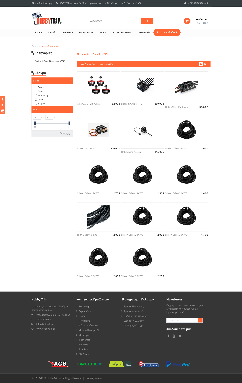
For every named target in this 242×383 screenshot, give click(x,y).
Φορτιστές (84, 339)
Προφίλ (52, 32)
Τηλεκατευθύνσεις (88, 325)
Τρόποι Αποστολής (134, 311)
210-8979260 (65, 3)
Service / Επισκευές (121, 32)
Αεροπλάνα (85, 311)
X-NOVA (40, 103)
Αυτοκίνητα (85, 306)
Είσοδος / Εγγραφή (134, 320)
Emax (39, 91)
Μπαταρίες (85, 334)
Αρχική (38, 32)
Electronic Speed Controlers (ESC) (50, 61)
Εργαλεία (83, 344)
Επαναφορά (66, 133)
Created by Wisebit (93, 378)
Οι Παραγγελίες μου (134, 325)
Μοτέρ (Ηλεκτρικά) (89, 330)
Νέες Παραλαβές (89, 64)
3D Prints (84, 354)
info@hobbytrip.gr (42, 3)
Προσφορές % (86, 32)
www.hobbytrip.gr (45, 328)
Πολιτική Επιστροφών (136, 315)
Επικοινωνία (144, 32)
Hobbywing (41, 95)
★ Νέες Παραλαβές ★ (166, 32)
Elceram (40, 87)
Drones (82, 315)
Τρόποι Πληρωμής (134, 306)
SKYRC (39, 99)
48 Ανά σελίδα (108, 64)
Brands (102, 32)
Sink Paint (84, 349)
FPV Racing (84, 320)
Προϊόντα (67, 32)
